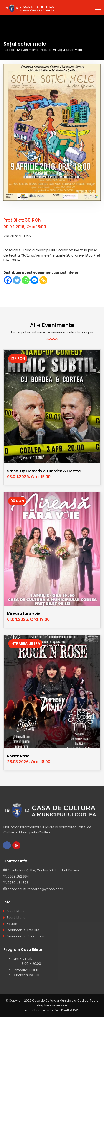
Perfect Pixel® (59, 1010)
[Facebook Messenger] (34, 280)
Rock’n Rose (18, 756)
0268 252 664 (18, 876)
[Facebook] (8, 280)
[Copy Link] (43, 280)
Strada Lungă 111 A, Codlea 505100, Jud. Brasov (43, 870)
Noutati (12, 923)
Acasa (9, 50)
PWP (76, 1010)
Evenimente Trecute (36, 50)
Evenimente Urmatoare (25, 936)
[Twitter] (17, 280)
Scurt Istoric (16, 911)
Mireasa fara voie (23, 613)
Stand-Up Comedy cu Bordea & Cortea (44, 471)
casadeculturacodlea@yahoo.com (35, 889)
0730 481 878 (18, 882)
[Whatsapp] (26, 280)
